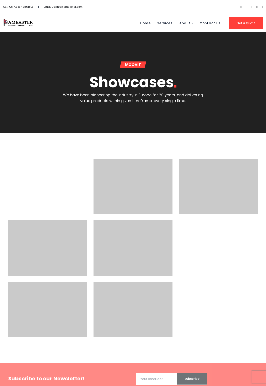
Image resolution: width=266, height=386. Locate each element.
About (184, 23)
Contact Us (210, 23)
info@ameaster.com (69, 6)
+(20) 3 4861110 (24, 6)
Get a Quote (245, 23)
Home (145, 23)
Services (165, 23)
